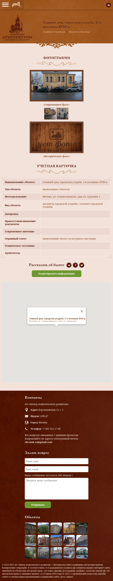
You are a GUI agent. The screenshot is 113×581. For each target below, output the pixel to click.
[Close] (82, 311)
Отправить (38, 504)
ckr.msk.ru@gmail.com (38, 442)
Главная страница (54, 31)
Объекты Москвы (79, 31)
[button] (56, 329)
